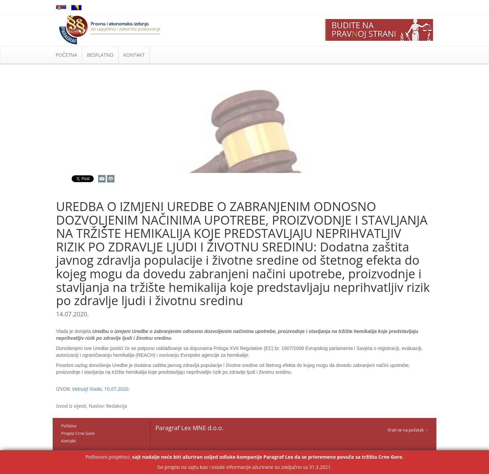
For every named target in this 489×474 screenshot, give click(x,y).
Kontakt (68, 441)
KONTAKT (134, 55)
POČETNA (66, 55)
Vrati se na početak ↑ (408, 430)
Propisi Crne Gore (78, 433)
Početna (68, 426)
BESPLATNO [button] (100, 55)
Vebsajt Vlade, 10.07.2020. (101, 389)
